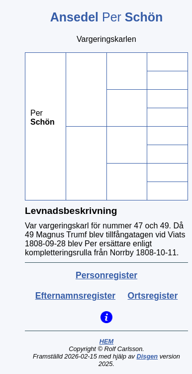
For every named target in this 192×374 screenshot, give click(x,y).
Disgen (147, 356)
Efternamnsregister (75, 296)
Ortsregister (153, 296)
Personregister (106, 275)
